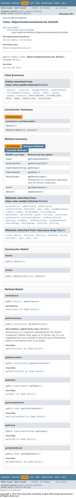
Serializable (10, 40)
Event (9, 159)
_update (10, 95)
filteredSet (31, 212)
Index (57, 3)
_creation (23, 90)
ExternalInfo (13, 163)
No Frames (45, 8)
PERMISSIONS (29, 98)
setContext (61, 215)
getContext (12, 215)
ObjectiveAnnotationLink (17, 48)
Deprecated (47, 3)
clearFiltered (13, 209)
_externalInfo (58, 90)
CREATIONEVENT (36, 95)
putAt (37, 215)
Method (38, 12)
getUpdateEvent (36, 187)
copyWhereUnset (59, 209)
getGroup (32, 168)
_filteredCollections (18, 93)
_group (35, 93)
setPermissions (38, 220)
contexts (21, 95)
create (9, 212)
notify (63, 235)
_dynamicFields (39, 90)
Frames (35, 8)
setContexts (12, 217)
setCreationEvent (31, 217)
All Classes (61, 8)
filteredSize (48, 212)
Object (19, 130)
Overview (5, 3)
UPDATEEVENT (45, 98)
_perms (55, 93)
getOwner (32, 172)
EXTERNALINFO (54, 95)
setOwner (22, 220)
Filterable (26, 40)
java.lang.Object (11, 27)
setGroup (10, 220)
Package (16, 3)
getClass (40, 235)
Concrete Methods (16, 150)
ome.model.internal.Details (20, 30)
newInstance (34, 192)
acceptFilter (13, 206)
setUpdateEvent (57, 220)
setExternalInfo (52, 217)
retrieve (48, 215)
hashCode (52, 235)
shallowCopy (12, 223)
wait (21, 238)
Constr (29, 12)
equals (17, 235)
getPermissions (36, 176)
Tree (37, 3)
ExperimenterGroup (16, 168)
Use (31, 3)
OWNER (17, 98)
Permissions (12, 176)
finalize (28, 235)
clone (9, 235)
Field (21, 12)
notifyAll (11, 238)
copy (39, 209)
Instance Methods (33, 146)
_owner (45, 93)
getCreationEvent (37, 159)
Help (64, 3)
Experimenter (13, 172)
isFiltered (26, 215)
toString (42, 223)
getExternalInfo (37, 163)
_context (10, 90)
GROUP (9, 98)
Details (16, 60)
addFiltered (29, 206)
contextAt (29, 209)
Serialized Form (12, 68)
